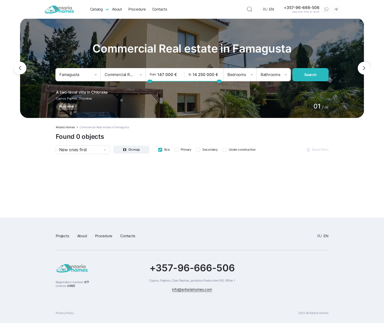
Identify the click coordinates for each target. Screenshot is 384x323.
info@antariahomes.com (192, 289)
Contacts (159, 9)
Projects (62, 236)
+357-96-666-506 (192, 268)
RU (265, 9)
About (117, 9)
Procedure (137, 9)
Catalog (96, 9)
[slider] (149, 81)
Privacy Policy (65, 313)
